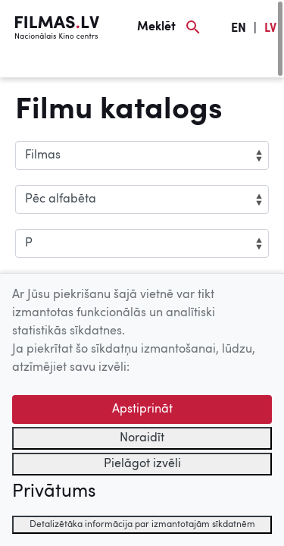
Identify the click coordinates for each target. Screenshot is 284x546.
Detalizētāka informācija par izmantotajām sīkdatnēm (142, 524)
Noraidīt (142, 438)
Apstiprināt (142, 409)
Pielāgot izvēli (142, 464)
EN (238, 29)
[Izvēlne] (38, 66)
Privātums (53, 492)
